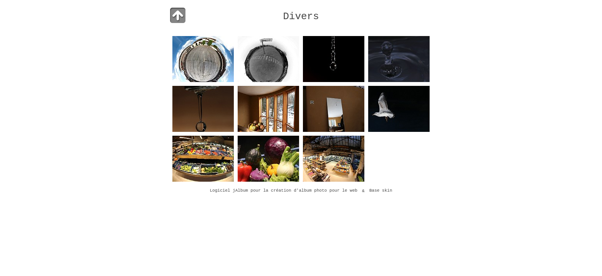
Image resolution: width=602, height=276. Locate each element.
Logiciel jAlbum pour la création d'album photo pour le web (283, 191)
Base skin (380, 191)
